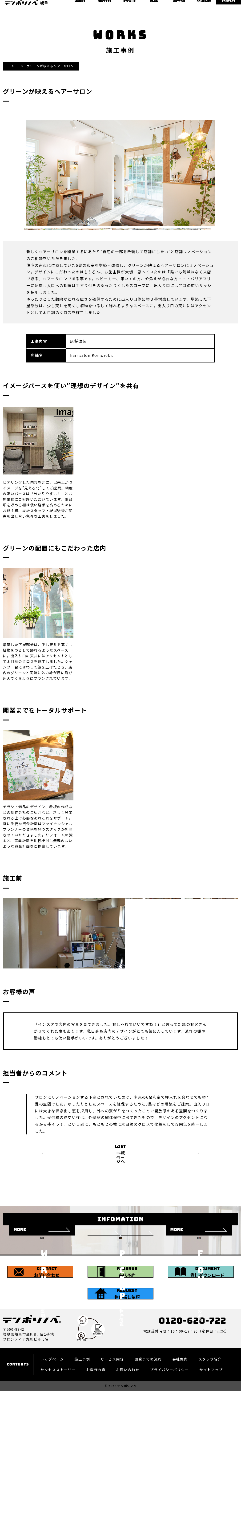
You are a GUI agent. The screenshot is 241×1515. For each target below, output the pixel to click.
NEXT (207, 1179)
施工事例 (80, 5)
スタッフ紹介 (210, 1453)
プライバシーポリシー (169, 1463)
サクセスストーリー (104, 5)
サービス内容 (112, 1453)
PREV (33, 1179)
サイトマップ (211, 1463)
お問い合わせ (228, 5)
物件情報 (129, 5)
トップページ (52, 1453)
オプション (179, 5)
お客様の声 (96, 1463)
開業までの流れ (154, 5)
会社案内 (203, 5)
